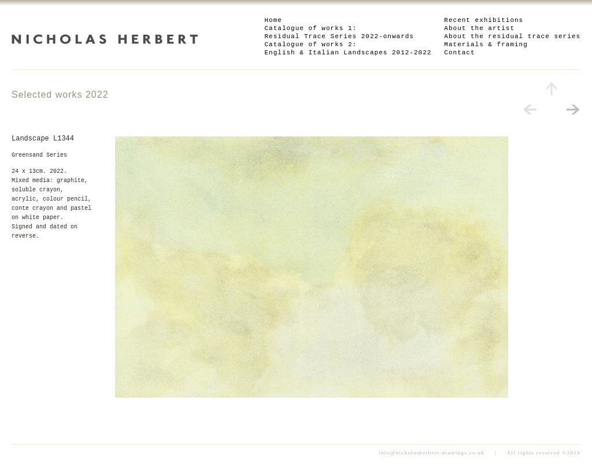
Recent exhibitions (483, 20)
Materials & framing (485, 44)
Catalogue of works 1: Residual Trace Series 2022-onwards (339, 32)
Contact (459, 52)
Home (273, 20)
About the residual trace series (512, 36)
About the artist (479, 28)
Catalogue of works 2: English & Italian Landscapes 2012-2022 (348, 48)
